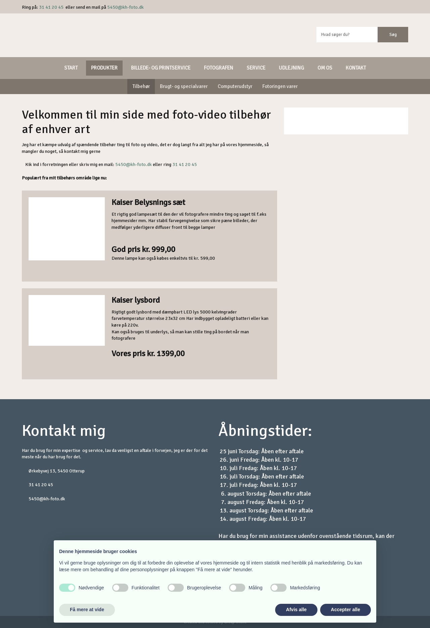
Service (256, 68)
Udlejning (291, 68)
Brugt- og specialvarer (184, 86)
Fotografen (218, 68)
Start (71, 68)
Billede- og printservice (160, 68)
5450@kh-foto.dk (125, 7)
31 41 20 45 (51, 7)
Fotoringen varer (280, 86)
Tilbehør (141, 86)
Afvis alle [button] (296, 609)
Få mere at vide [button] (87, 609)
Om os (324, 68)
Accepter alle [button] (345, 609)
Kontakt (356, 68)
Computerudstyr (235, 86)
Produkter (104, 68)
